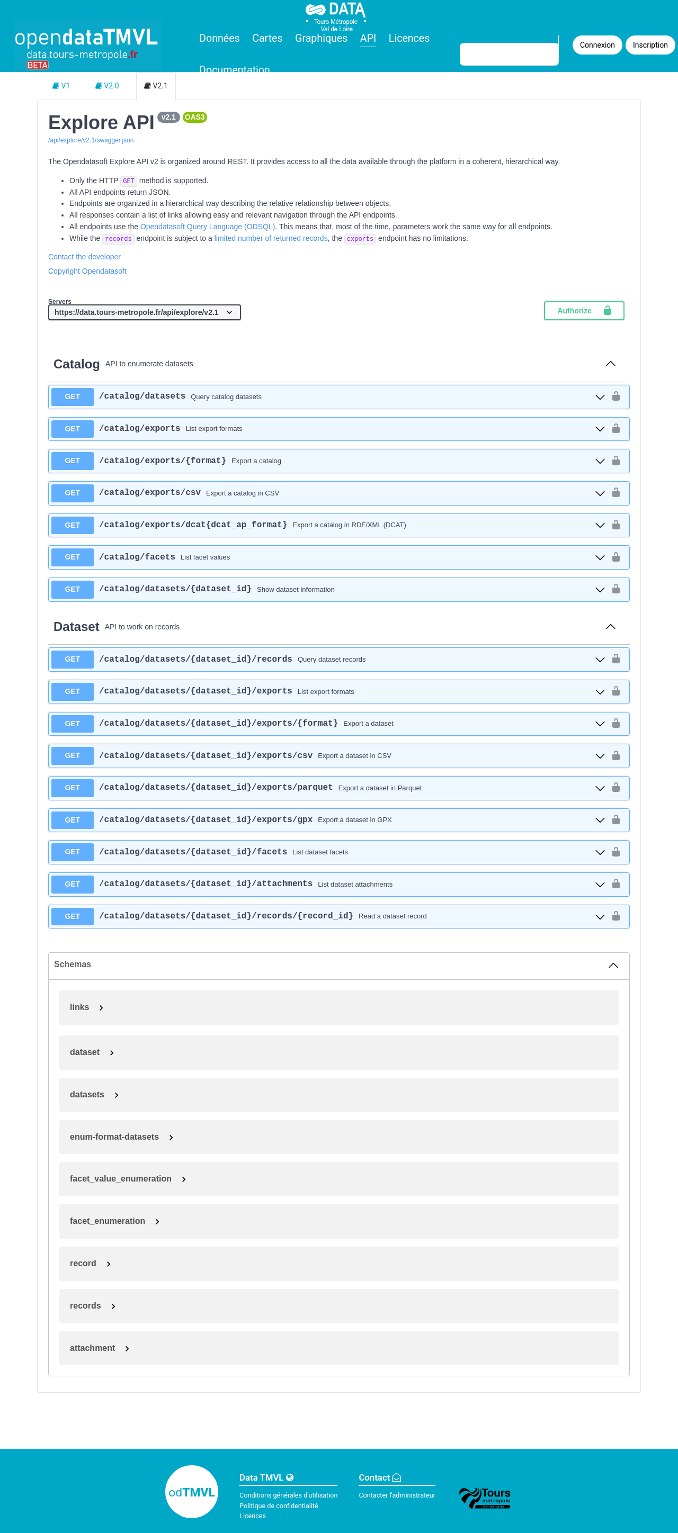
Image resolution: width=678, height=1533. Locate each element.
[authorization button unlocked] (616, 397)
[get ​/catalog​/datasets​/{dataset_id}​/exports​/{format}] (328, 724)
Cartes (267, 38)
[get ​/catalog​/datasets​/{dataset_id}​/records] (328, 660)
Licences (409, 38)
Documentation (234, 70)
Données (219, 38)
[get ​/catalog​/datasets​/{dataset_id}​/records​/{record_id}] (328, 917)
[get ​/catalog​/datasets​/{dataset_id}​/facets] (328, 852)
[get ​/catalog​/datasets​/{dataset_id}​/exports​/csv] (328, 756)
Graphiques (321, 38)
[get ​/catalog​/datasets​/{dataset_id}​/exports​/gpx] (328, 820)
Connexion (597, 45)
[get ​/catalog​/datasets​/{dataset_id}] (328, 590)
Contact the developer (84, 257)
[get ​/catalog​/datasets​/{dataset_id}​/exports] (328, 692)
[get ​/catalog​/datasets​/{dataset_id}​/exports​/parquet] (328, 788)
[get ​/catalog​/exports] (328, 429)
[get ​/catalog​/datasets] (328, 397)
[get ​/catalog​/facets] (328, 557)
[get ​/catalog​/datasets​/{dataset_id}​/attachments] (328, 885)
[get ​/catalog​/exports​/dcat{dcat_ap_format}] (328, 526)
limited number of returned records (271, 238)
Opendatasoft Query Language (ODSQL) (207, 226)
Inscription (650, 45)
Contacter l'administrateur (397, 1495)
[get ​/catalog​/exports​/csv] (328, 493)
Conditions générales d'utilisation (288, 1495)
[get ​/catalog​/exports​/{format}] (328, 461)
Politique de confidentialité (278, 1506)
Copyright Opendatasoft (87, 271)
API (368, 38)
